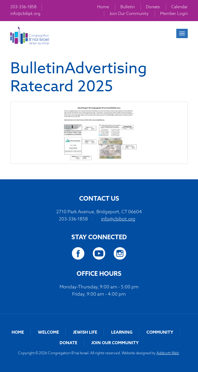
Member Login (174, 14)
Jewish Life (85, 333)
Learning (122, 333)
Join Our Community (129, 14)
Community (159, 333)
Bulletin (127, 7)
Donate (153, 7)
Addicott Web (167, 353)
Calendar (179, 7)
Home (103, 7)
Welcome (48, 333)
